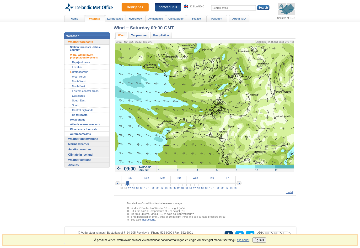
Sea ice (196, 18)
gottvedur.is (168, 7)
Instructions (148, 219)
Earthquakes (115, 18)
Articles (73, 165)
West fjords (79, 76)
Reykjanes (135, 7)
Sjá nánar (243, 240)
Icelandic (197, 6)
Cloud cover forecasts (83, 129)
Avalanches (155, 18)
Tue (179, 177)
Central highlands (82, 110)
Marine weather (78, 144)
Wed (195, 177)
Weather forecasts (80, 42)
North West (79, 81)
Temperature (139, 35)
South (75, 105)
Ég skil (259, 240)
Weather (94, 19)
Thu (212, 177)
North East (78, 86)
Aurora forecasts (80, 133)
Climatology (175, 18)
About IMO (239, 18)
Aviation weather (79, 149)
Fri (228, 177)
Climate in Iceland (80, 154)
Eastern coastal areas (85, 91)
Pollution (216, 18)
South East (79, 100)
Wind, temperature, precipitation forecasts (84, 56)
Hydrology (135, 18)
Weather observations (83, 139)
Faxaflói (77, 67)
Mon (162, 177)
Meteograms (78, 119)
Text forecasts (78, 114)
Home (74, 18)
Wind (121, 35)
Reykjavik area (81, 62)
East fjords (78, 95)
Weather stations (79, 160)
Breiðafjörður (80, 71)
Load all (289, 192)
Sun (146, 177)
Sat (130, 177)
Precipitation (161, 35)
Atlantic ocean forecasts (85, 124)
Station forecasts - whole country (85, 48)
